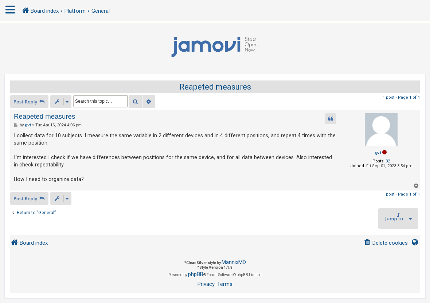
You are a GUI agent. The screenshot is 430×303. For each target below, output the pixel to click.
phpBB (195, 274)
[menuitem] (385, 243)
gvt (378, 152)
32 (388, 161)
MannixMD (234, 262)
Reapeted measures (215, 86)
